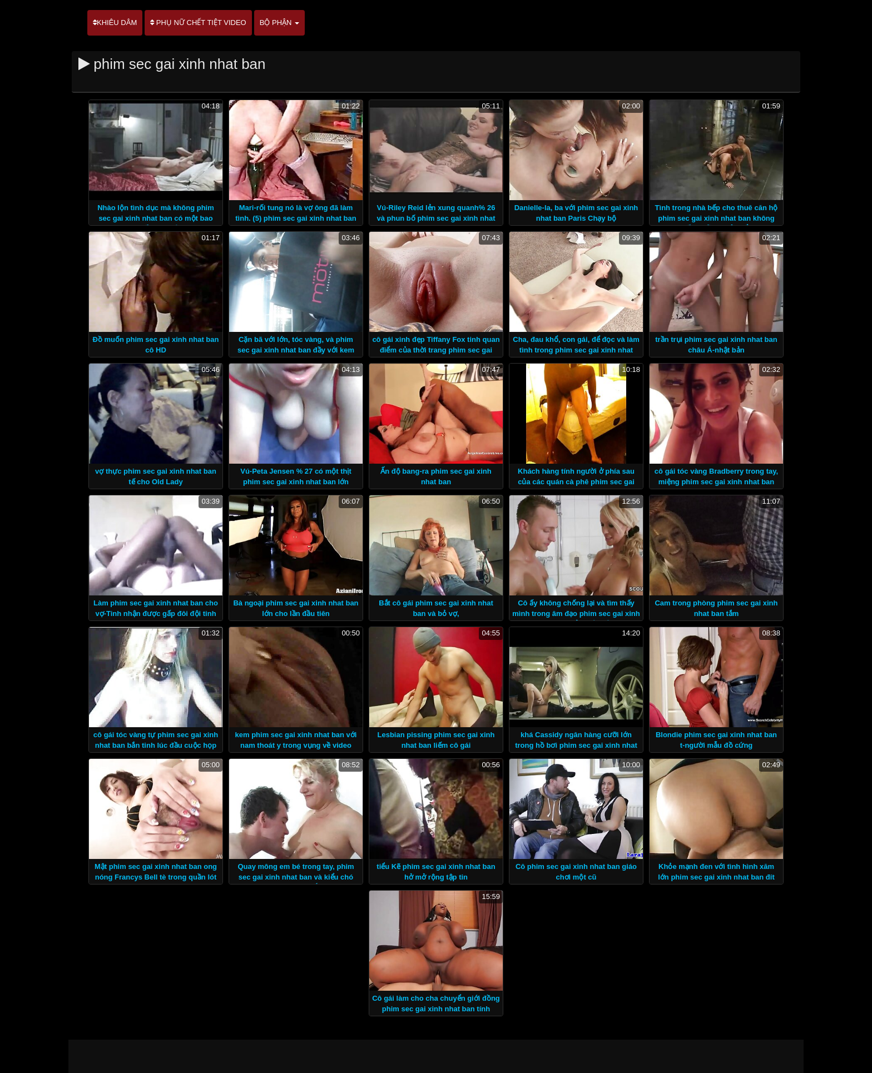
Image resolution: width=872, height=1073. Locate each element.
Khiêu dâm (115, 22)
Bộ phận (279, 22)
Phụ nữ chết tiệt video (198, 22)
